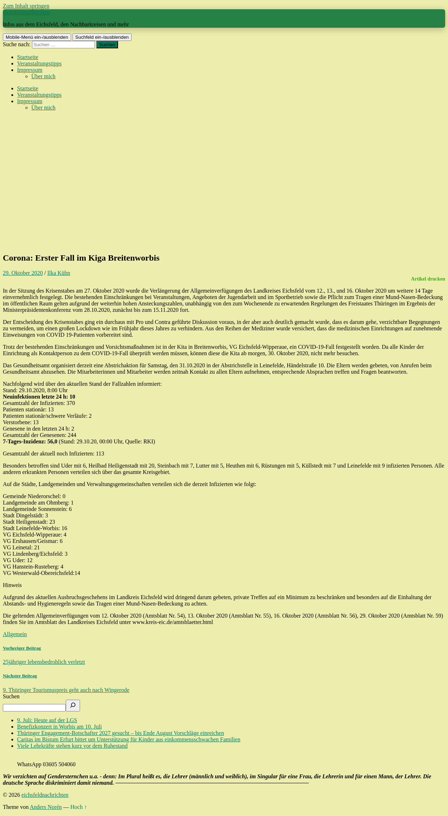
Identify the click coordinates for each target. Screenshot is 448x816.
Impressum (29, 70)
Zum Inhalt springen (26, 6)
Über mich (43, 76)
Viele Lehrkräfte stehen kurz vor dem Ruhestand (72, 746)
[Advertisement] (224, 196)
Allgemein (15, 634)
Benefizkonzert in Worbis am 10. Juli (59, 727)
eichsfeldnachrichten (26, 12)
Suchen (11, 696)
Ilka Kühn (58, 273)
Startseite (27, 57)
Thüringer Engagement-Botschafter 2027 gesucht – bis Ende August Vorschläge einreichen (120, 733)
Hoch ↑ (78, 807)
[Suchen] (73, 705)
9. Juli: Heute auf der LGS (47, 720)
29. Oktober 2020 (23, 273)
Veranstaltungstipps (39, 63)
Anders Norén (46, 807)
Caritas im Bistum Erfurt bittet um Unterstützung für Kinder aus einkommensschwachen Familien (128, 739)
